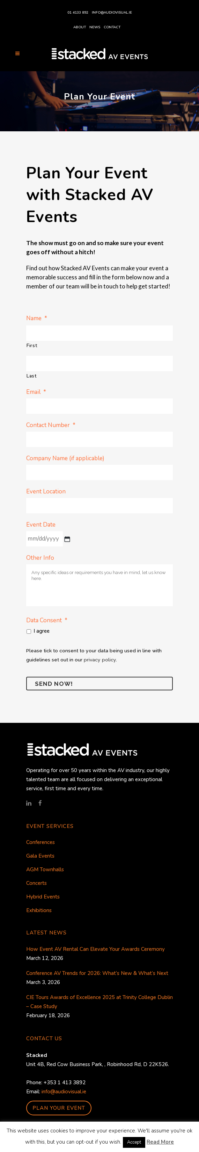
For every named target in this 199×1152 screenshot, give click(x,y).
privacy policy (100, 659)
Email (36, 392)
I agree (42, 631)
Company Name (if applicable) (65, 458)
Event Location (46, 492)
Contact (112, 27)
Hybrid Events (43, 896)
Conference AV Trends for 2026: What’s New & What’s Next (97, 973)
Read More (160, 1141)
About (79, 27)
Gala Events (40, 855)
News (94, 27)
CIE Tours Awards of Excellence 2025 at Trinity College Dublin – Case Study (99, 1002)
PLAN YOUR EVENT (58, 1108)
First (32, 345)
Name (36, 318)
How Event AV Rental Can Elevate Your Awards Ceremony (95, 949)
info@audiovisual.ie (112, 12)
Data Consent (46, 620)
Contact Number (50, 425)
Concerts (36, 883)
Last (32, 376)
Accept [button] (134, 1142)
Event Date (41, 525)
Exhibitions (39, 910)
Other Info (40, 558)
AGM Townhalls (45, 869)
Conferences (40, 842)
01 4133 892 (77, 12)
